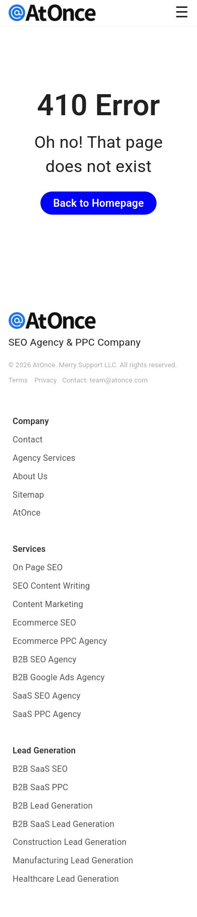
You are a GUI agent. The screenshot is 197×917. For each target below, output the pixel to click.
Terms (18, 380)
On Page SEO (38, 567)
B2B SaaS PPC (40, 787)
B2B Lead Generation (53, 806)
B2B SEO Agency (45, 659)
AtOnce (26, 513)
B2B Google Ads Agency (59, 677)
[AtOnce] (52, 12)
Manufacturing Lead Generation (73, 860)
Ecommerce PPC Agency (60, 641)
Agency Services (44, 458)
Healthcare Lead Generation (66, 879)
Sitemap (28, 495)
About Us (30, 476)
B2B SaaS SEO (40, 769)
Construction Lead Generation (70, 842)
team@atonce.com (119, 380)
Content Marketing (48, 604)
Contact (28, 440)
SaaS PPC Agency (47, 714)
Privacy (46, 380)
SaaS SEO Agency (46, 696)
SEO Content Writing (51, 586)
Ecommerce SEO (44, 623)
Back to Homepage (98, 203)
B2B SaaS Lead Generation (64, 824)
